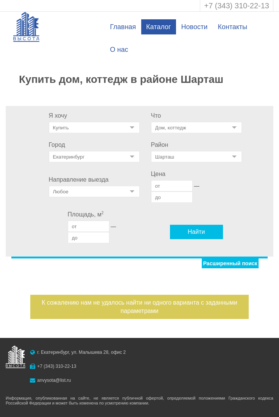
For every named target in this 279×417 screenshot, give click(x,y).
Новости (194, 27)
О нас (119, 49)
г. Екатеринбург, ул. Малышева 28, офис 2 (81, 352)
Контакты (232, 27)
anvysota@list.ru (54, 380)
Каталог (158, 27)
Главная (123, 27)
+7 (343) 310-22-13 (236, 6)
